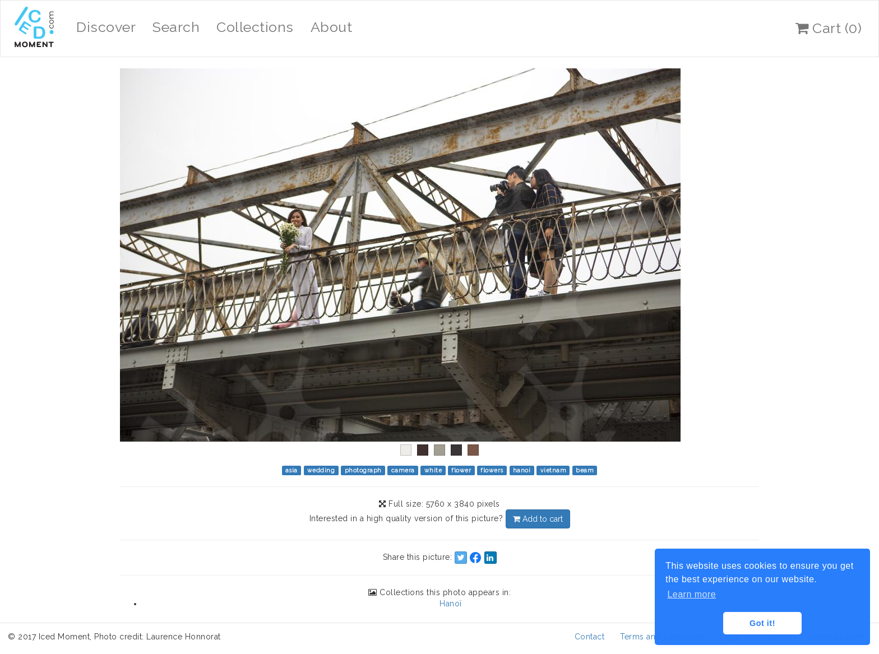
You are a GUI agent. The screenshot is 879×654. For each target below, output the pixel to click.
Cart (828, 28)
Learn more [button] (691, 594)
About (332, 26)
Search (176, 26)
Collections (255, 26)
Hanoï (451, 603)
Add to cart (538, 518)
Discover (106, 26)
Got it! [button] (762, 623)
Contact (590, 636)
